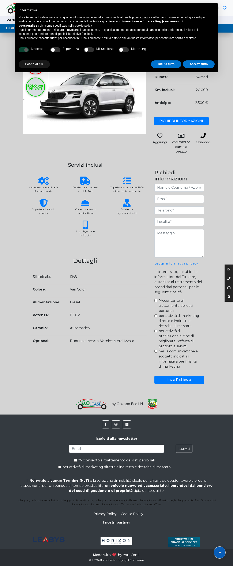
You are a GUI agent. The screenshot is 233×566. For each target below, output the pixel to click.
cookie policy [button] (83, 25)
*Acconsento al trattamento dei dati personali (176, 306)
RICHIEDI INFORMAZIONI (181, 121)
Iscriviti (184, 449)
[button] (105, 424)
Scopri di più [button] (34, 64)
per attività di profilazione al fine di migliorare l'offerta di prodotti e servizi (176, 338)
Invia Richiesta (179, 380)
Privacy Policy (105, 514)
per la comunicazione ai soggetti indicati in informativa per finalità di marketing (178, 358)
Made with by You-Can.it (116, 555)
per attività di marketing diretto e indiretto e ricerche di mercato (179, 321)
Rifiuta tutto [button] (166, 64)
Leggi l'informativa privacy (176, 263)
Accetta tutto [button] (199, 64)
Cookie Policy (132, 514)
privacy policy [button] (141, 17)
